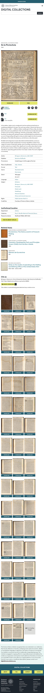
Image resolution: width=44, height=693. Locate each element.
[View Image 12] (29, 363)
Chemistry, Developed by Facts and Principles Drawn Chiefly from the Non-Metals (24, 243)
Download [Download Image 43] (6, 599)
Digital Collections (15, 9)
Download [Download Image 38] (18, 557)
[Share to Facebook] (29, 108)
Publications (12, 230)
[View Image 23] (18, 446)
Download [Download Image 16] (6, 413)
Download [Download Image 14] (18, 393)
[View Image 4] (6, 322)
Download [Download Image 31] (6, 516)
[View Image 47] (18, 611)
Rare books (4, 43)
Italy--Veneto (18, 164)
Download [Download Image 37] (6, 557)
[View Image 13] (6, 384)
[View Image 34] (6, 528)
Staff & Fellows (22, 683)
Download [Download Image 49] (6, 640)
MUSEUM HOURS (36, 679)
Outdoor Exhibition (37, 683)
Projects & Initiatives (23, 684)
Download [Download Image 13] (6, 393)
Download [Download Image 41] (18, 578)
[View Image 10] (6, 363)
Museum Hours (22, 1)
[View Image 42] (29, 569)
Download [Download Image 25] (6, 475)
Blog (34, 689)
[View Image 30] (29, 487)
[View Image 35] (18, 528)
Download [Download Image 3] (30, 311)
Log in (38, 672)
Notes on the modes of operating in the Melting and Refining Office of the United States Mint (25, 266)
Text (16, 167)
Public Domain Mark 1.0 (21, 198)
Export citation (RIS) (8, 284)
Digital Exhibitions (36, 684)
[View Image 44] (18, 590)
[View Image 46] (6, 610)
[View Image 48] (29, 610)
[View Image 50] (18, 631)
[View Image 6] (29, 322)
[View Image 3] (29, 302)
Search (40, 13)
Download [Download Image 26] (18, 475)
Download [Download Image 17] (18, 413)
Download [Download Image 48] (30, 619)
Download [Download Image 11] (18, 372)
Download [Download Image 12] (30, 372)
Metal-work (18, 189)
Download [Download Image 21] (30, 434)
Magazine (35, 686)
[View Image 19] (6, 425)
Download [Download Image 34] (6, 537)
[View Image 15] (29, 384)
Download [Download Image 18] (30, 413)
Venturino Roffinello (20, 158)
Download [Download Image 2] (18, 311)
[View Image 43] (6, 590)
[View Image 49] (6, 631)
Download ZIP (32, 119)
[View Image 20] (18, 425)
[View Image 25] (6, 466)
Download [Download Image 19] (6, 434)
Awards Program (22, 686)
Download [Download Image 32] (18, 516)
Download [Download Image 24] (30, 455)
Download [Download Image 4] (6, 331)
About (5, 672)
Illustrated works (13, 43)
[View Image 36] (29, 528)
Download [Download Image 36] (30, 537)
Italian (16, 179)
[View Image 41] (18, 569)
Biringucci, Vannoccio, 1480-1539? (24, 156)
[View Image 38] (18, 548)
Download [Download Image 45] (30, 599)
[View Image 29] (18, 487)
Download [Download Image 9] (30, 352)
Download (10, 103)
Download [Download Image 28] (6, 496)
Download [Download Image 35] (18, 537)
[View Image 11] (18, 363)
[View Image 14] (18, 384)
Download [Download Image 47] (18, 619)
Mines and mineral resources (23, 196)
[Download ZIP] (2, 119)
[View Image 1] (6, 302)
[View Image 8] (18, 343)
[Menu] (42, 5)
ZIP (5, 119)
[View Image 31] (6, 508)
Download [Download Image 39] (30, 557)
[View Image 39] (29, 549)
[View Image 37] (6, 549)
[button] (16, 284)
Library (17, 211)
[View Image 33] (29, 507)
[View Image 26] (18, 466)
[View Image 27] (29, 466)
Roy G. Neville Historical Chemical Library (26, 213)
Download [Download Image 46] (6, 619)
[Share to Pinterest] (32, 108)
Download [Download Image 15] (30, 393)
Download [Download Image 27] (30, 475)
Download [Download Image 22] (6, 455)
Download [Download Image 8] (18, 352)
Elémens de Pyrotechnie (17, 252)
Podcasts (35, 687)
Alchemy (17, 182)
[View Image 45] (29, 590)
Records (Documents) (15, 263)
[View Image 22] (6, 445)
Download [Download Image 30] (30, 496)
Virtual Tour (35, 681)
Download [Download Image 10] (6, 372)
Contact (27, 672)
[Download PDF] (2, 114)
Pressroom (21, 689)
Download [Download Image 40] (6, 578)
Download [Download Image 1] (6, 311)
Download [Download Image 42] (30, 578)
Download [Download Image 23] (18, 455)
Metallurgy (18, 191)
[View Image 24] (29, 445)
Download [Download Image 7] (6, 352)
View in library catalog (9, 220)
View (28, 103)
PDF (5, 114)
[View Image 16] (6, 404)
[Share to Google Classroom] (36, 108)
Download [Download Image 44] (18, 599)
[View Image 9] (29, 343)
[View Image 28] (6, 487)
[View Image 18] (29, 404)
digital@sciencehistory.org (8, 661)
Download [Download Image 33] (30, 516)
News (20, 687)
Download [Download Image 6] (30, 331)
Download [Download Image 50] (18, 640)
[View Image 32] (18, 507)
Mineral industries (20, 193)
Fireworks (17, 186)
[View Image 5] (18, 322)
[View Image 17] (18, 404)
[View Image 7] (6, 343)
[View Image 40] (6, 569)
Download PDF (32, 114)
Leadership (21, 681)
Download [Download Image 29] (18, 496)
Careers (21, 690)
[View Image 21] (29, 425)
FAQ (16, 672)
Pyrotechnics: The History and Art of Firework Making (24, 233)
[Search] (19, 13)
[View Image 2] (18, 302)
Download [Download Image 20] (18, 434)
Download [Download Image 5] (18, 331)
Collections (35, 690)
